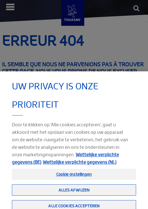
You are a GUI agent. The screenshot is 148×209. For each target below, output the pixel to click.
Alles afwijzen (74, 193)
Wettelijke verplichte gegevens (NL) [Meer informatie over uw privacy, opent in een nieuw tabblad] (79, 165)
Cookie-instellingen (74, 178)
